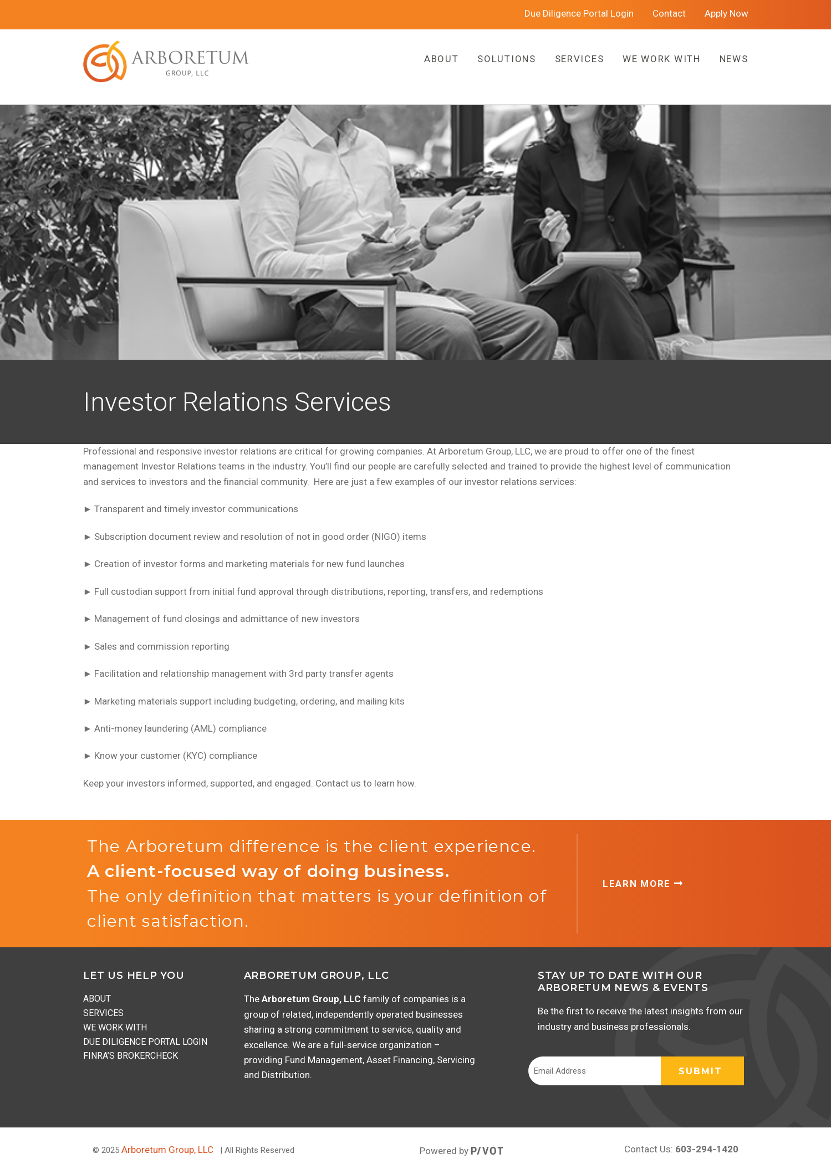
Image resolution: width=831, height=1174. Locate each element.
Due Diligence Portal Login (579, 13)
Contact (669, 13)
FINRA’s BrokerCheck (130, 1055)
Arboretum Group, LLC (167, 1149)
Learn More (643, 883)
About (97, 998)
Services (103, 1013)
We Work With (115, 1027)
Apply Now (726, 13)
